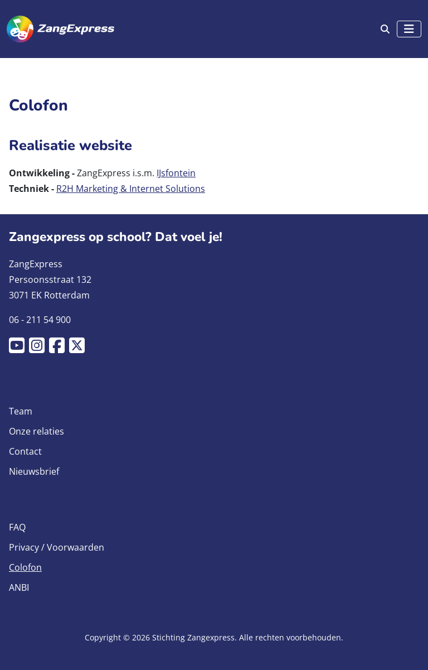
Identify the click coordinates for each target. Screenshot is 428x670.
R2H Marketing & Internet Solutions (130, 188)
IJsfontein (176, 173)
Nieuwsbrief (34, 471)
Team (20, 411)
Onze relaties (36, 431)
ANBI (19, 587)
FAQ (17, 527)
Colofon (25, 567)
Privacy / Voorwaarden (56, 547)
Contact (25, 451)
